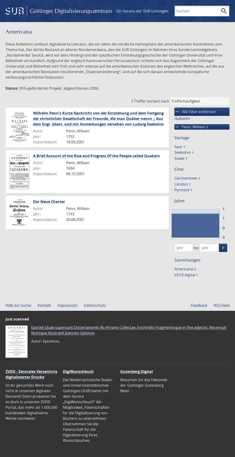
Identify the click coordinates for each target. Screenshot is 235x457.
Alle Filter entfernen (195, 112)
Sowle (180, 158)
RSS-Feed (221, 305)
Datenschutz (95, 305)
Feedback (199, 305)
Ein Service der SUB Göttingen (142, 11)
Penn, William (191, 127)
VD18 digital (186, 274)
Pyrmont (183, 189)
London (182, 184)
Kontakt (44, 305)
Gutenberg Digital (136, 371)
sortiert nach (158, 101)
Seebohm (184, 152)
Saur (179, 146)
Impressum (67, 305)
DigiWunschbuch (78, 371)
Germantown (187, 178)
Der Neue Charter (49, 201)
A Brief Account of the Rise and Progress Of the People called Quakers (96, 155)
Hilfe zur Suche (18, 305)
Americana (185, 268)
